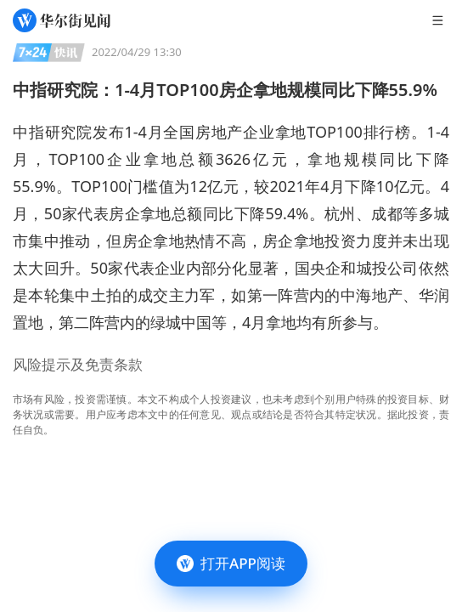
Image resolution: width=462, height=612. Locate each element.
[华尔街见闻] (61, 20)
